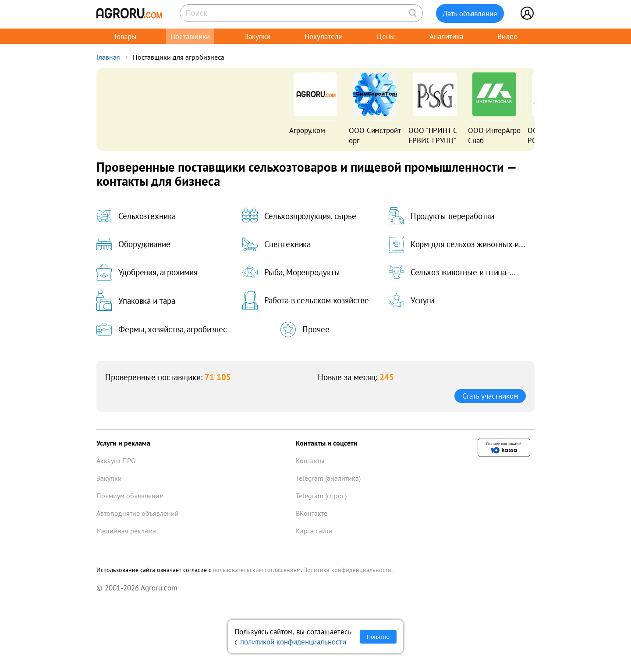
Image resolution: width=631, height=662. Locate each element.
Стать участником (490, 396)
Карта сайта (314, 530)
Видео (507, 36)
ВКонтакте (311, 513)
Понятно (378, 636)
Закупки (257, 36)
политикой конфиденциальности (293, 642)
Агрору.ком (307, 130)
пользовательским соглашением (257, 570)
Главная (108, 57)
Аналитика (446, 36)
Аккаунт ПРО (116, 460)
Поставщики (190, 36)
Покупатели (324, 36)
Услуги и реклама (123, 443)
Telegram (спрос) (321, 495)
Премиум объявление (129, 495)
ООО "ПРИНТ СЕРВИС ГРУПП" (432, 135)
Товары (124, 36)
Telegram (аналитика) (328, 478)
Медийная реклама (126, 530)
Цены (386, 36)
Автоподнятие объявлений (137, 513)
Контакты (310, 460)
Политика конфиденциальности (347, 570)
